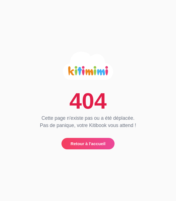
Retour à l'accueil (87, 143)
